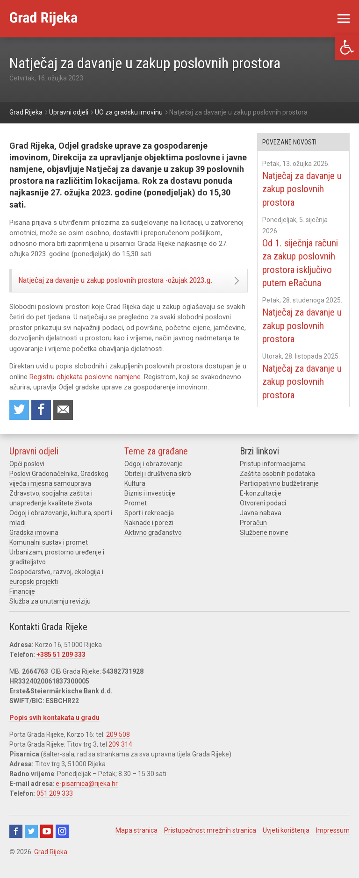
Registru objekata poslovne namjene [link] (85, 387)
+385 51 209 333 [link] (61, 666)
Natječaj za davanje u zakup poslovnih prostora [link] (300, 189)
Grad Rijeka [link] (50, 863)
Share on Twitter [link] (19, 421)
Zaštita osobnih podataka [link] (277, 485)
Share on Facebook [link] (42, 421)
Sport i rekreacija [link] (149, 524)
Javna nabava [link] (260, 524)
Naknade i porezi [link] (148, 534)
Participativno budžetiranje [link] (279, 495)
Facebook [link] (15, 842)
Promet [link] (135, 514)
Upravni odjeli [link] (33, 462)
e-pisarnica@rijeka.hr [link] (87, 795)
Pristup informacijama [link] (273, 475)
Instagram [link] (62, 842)
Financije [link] (22, 603)
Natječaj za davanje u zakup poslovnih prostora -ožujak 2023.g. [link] (109, 285)
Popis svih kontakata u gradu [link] (54, 729)
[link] (347, 47)
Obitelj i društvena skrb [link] (157, 485)
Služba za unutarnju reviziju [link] (50, 613)
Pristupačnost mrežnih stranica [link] (210, 842)
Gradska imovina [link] (33, 544)
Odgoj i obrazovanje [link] (153, 475)
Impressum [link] (333, 842)
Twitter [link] (31, 842)
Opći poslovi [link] (26, 475)
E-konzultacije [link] (260, 505)
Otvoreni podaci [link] (263, 514)
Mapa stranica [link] (136, 842)
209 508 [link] (118, 746)
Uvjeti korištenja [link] (286, 842)
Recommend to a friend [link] (65, 421)
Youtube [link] (46, 842)
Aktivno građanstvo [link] (153, 544)
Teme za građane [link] (156, 462)
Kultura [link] (134, 495)
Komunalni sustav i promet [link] (48, 554)
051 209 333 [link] (54, 805)
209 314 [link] (120, 756)
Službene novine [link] (264, 544)
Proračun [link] (253, 534)
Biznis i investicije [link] (149, 505)
